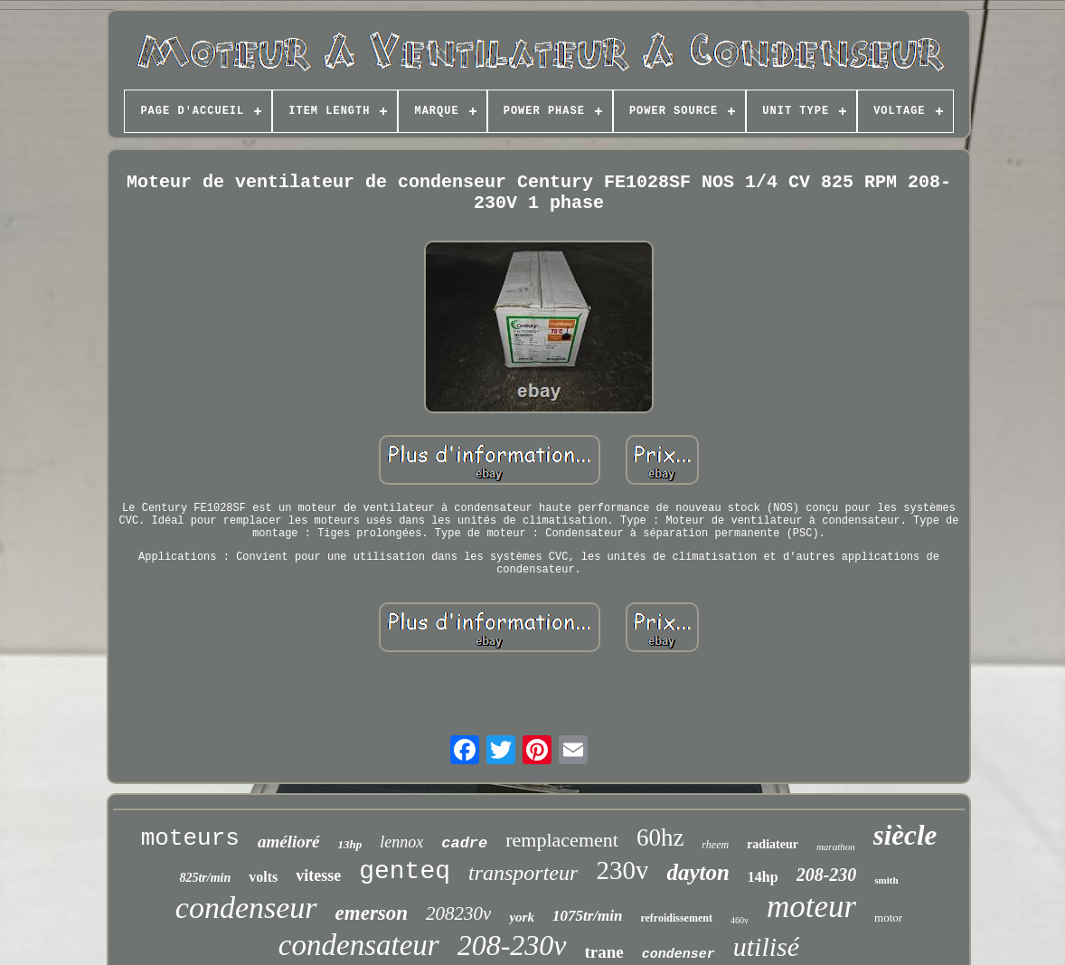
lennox (401, 842)
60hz (659, 837)
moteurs (190, 838)
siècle (905, 835)
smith (886, 880)
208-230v (512, 945)
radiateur (772, 844)
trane (604, 951)
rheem (715, 844)
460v (739, 920)
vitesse (318, 875)
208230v (458, 913)
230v (622, 870)
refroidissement (676, 918)
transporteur (523, 873)
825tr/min (205, 878)
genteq (404, 871)
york (521, 917)
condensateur (358, 945)
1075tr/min (587, 915)
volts (263, 877)
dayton (697, 872)
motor (888, 917)
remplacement (561, 839)
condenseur (246, 907)
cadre (464, 843)
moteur (811, 906)
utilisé (766, 946)
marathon (835, 846)
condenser (678, 954)
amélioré (289, 841)
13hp (350, 844)
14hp (763, 877)
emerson (372, 913)
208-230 (826, 875)
